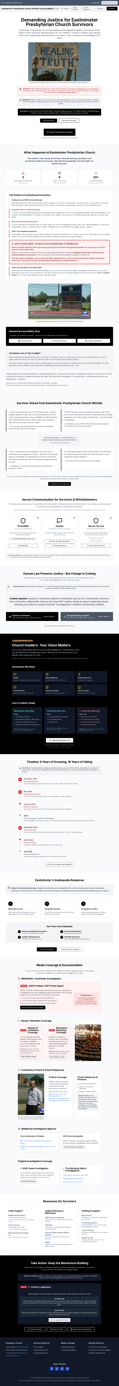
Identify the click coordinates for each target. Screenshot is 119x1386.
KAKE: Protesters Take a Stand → (59, 1091)
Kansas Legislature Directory (59, 1320)
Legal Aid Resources (40, 1350)
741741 (21, 1227)
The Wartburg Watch (68, 1350)
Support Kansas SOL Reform (81, 1329)
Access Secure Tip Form (96, 545)
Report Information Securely (59, 132)
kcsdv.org (48, 1237)
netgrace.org (49, 1244)
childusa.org (48, 1227)
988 (9, 1235)
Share (112, 8)
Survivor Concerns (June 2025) (72, 1182)
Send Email (23, 545)
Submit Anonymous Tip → (14, 1356)
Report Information (59, 341)
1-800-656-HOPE (22, 1347)
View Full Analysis (47, 949)
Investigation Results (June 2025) (73, 1178)
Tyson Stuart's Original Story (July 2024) (75, 1175)
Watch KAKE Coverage (28, 1056)
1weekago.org (86, 1217)
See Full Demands (25, 341)
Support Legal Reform (93, 341)
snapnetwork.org (50, 1219)
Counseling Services (40, 1353)
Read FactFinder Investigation (74, 1147)
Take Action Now (48, 120)
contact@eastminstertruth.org (13, 3)
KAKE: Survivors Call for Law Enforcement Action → (57, 1095)
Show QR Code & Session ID (59, 541)
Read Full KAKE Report (28, 1181)
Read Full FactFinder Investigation (33, 1007)
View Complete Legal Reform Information (59, 626)
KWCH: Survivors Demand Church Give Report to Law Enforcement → (59, 1099)
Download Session (59, 545)
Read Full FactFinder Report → (68, 92)
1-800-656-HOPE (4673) (17, 1218)
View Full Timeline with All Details (59, 864)
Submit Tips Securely (109, 3)
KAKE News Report (68, 1347)
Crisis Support (38, 1347)
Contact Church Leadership (70, 949)
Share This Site (56, 1329)
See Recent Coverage (69, 120)
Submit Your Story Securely (59, 484)
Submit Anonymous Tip (59, 740)
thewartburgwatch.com (89, 1225)
